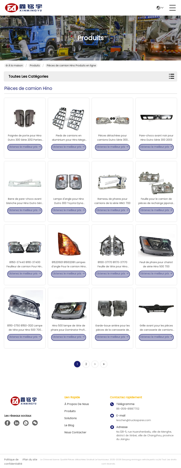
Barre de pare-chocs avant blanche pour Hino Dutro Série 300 (24, 208)
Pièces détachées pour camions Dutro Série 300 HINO (112, 145)
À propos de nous (76, 404)
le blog (69, 425)
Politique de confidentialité (13, 462)
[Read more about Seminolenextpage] (95, 364)
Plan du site (30, 459)
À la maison (14, 65)
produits (35, 65)
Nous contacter (75, 432)
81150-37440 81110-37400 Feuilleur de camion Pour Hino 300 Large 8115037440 (25, 271)
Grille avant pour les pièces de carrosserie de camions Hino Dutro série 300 (156, 335)
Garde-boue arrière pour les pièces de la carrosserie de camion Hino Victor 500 (112, 335)
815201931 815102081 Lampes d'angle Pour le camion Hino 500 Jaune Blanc (68, 271)
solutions (70, 418)
